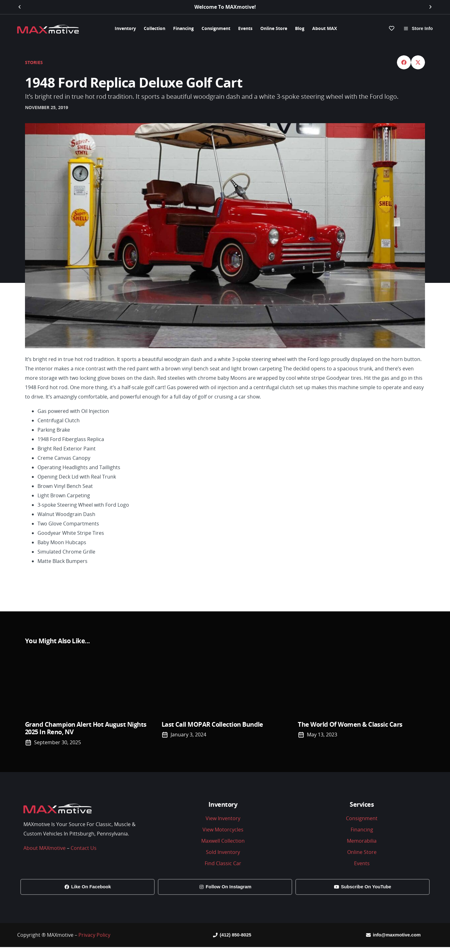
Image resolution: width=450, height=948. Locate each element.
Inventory (125, 28)
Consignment (216, 28)
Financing (183, 28)
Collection (154, 28)
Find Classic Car (223, 863)
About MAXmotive (44, 847)
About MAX (324, 28)
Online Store (273, 28)
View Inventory (223, 818)
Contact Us (84, 847)
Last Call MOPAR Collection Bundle (212, 724)
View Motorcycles (222, 829)
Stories (34, 62)
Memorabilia (362, 840)
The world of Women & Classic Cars (350, 724)
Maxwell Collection (223, 840)
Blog (299, 28)
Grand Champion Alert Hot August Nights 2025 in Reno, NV (85, 728)
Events (245, 28)
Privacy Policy (94, 935)
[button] (19, 7)
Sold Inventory (223, 852)
